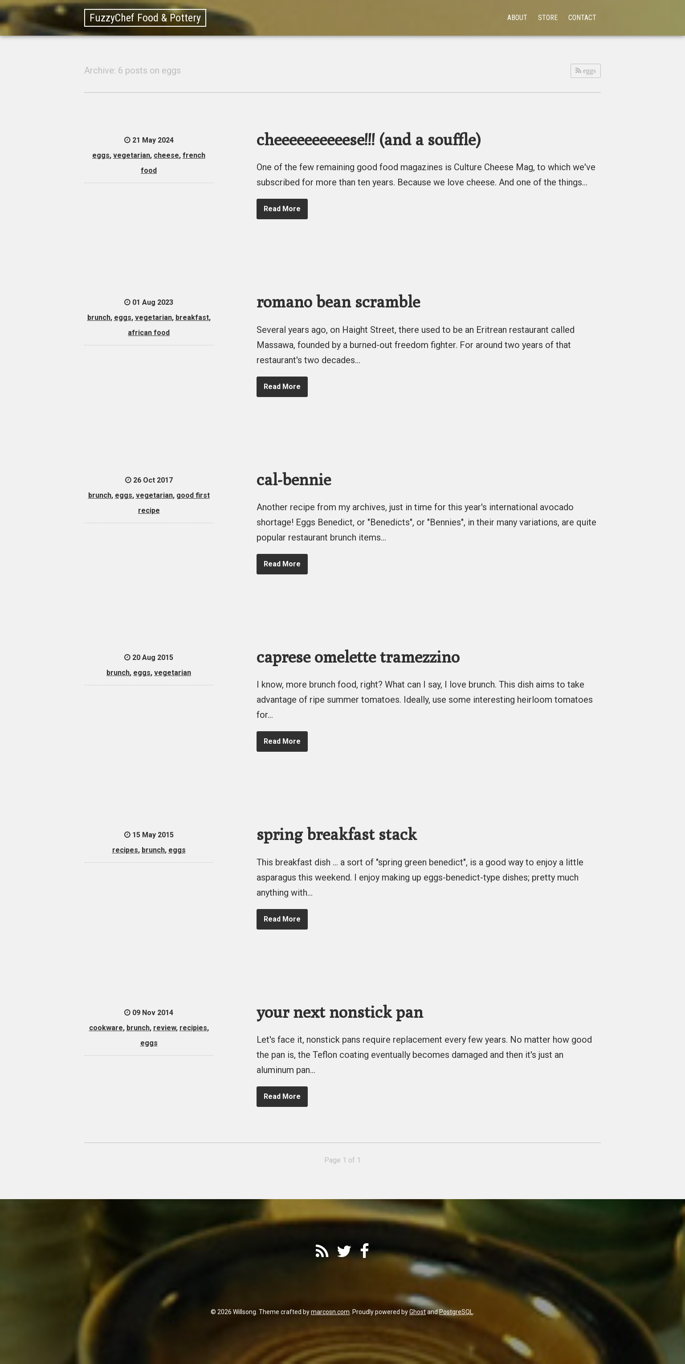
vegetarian (131, 155)
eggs (588, 70)
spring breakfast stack (337, 834)
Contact (582, 17)
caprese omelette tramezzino (358, 656)
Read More (282, 209)
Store (548, 17)
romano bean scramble (338, 301)
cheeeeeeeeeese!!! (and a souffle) (369, 139)
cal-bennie (294, 479)
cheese (166, 155)
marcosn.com (330, 1311)
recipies (193, 1028)
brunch (98, 317)
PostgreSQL (456, 1311)
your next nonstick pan (340, 1011)
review (164, 1028)
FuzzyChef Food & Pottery (145, 18)
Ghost (417, 1311)
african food (149, 332)
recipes (125, 850)
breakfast (192, 317)
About (517, 17)
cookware (106, 1028)
